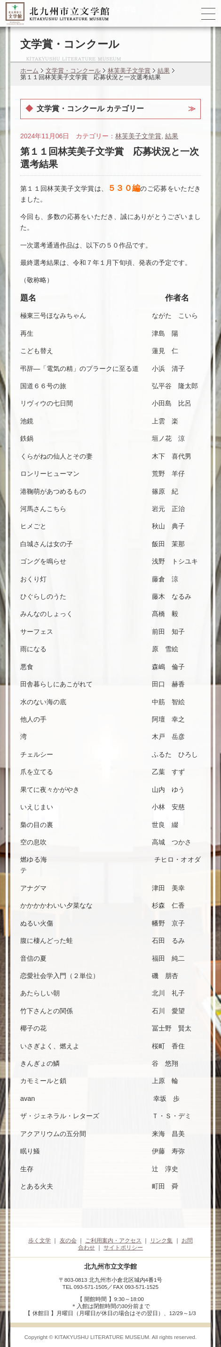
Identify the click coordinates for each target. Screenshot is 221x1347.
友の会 (68, 1240)
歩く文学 (39, 1240)
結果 (164, 70)
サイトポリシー (123, 1247)
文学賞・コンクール (73, 70)
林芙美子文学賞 (129, 70)
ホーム (29, 70)
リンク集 (161, 1240)
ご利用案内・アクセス (113, 1240)
